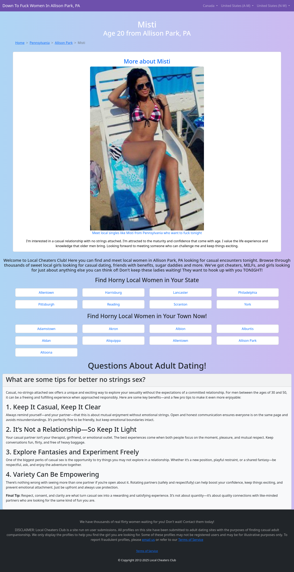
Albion (180, 329)
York (247, 304)
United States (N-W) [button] (272, 5)
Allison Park (64, 43)
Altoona (46, 352)
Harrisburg (113, 292)
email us (148, 539)
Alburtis (248, 329)
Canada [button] (209, 5)
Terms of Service (190, 539)
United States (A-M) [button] (236, 5)
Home (20, 43)
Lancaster (180, 292)
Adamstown (46, 329)
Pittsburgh (46, 304)
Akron (113, 329)
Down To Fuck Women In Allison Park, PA (41, 5)
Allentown (46, 292)
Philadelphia (247, 292)
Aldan (46, 340)
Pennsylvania (40, 43)
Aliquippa (113, 340)
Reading (113, 304)
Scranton (180, 304)
